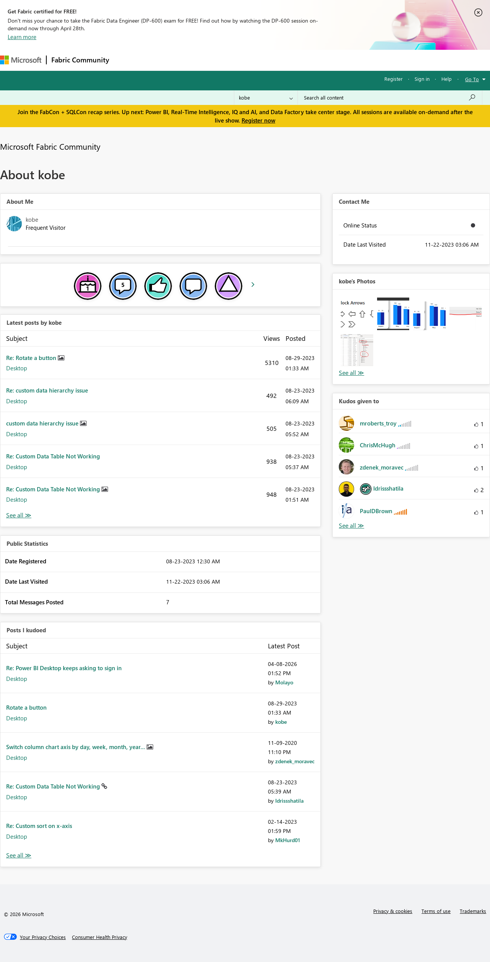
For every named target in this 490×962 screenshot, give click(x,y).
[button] (357, 314)
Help (446, 78)
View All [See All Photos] (351, 372)
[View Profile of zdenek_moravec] (295, 761)
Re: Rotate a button (32, 358)
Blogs (260, 60)
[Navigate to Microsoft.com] (20, 60)
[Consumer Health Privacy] (99, 937)
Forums (126, 60)
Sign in (422, 78)
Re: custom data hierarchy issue (47, 390)
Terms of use (436, 911)
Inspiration (160, 60)
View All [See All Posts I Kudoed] (18, 855)
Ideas (192, 60)
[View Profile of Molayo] (284, 682)
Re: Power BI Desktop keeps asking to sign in (64, 668)
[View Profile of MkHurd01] (287, 840)
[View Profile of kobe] (281, 721)
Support (322, 60)
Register (393, 78)
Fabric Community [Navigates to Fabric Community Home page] (80, 59)
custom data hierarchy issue (43, 423)
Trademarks (473, 911)
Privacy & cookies (392, 911)
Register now (258, 120)
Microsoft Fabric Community (50, 146)
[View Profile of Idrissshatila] (289, 800)
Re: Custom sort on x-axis (39, 825)
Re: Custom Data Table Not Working (53, 456)
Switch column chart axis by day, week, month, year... (76, 747)
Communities (225, 60)
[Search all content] (389, 97)
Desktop (16, 368)
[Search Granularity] (265, 97)
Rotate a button (26, 707)
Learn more (22, 37)
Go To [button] (472, 79)
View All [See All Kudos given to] (351, 525)
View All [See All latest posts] (18, 515)
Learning (289, 60)
